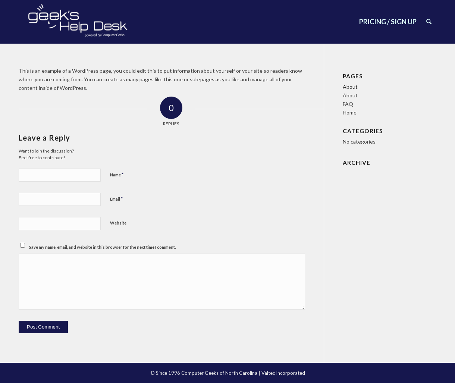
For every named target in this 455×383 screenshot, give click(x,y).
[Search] (428, 21)
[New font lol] (78, 21)
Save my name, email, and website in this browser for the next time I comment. (102, 247)
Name (116, 175)
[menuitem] (387, 21)
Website (118, 222)
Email (116, 199)
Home (350, 112)
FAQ (348, 104)
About (350, 87)
